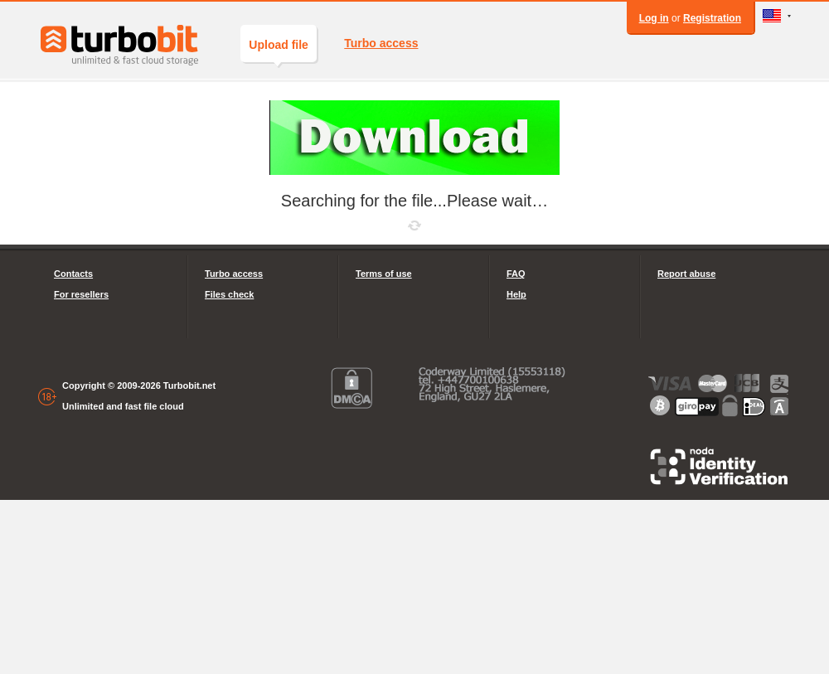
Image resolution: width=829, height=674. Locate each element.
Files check (229, 294)
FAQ (516, 274)
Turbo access (381, 43)
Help (516, 294)
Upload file (278, 50)
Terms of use (384, 274)
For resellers (81, 294)
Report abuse (686, 274)
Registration (712, 18)
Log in (654, 18)
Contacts (73, 274)
